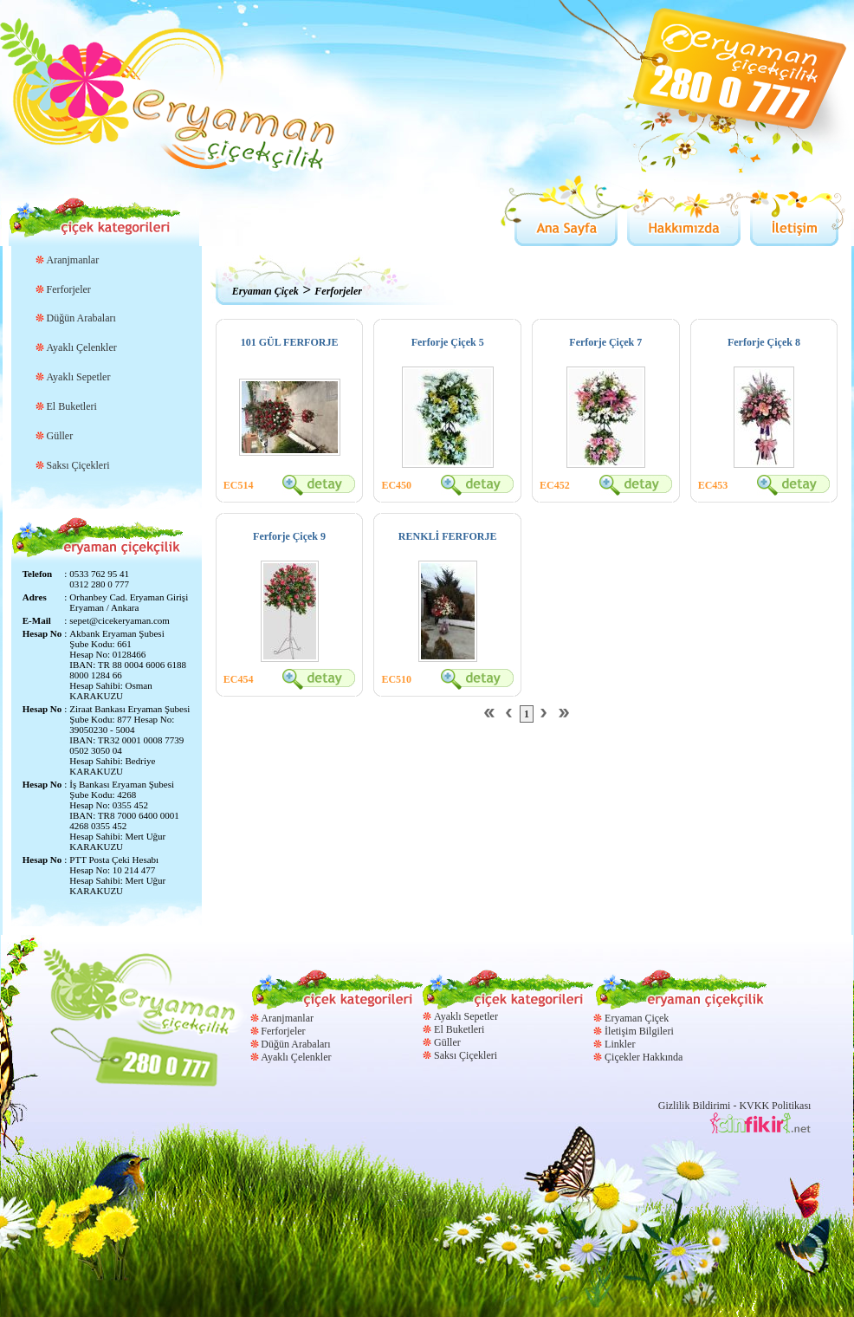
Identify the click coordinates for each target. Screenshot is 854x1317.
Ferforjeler (69, 289)
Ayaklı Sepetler (79, 377)
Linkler (620, 1044)
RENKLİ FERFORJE (447, 536)
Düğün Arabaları (81, 318)
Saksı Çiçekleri (78, 465)
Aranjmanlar (73, 260)
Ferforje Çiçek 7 (605, 342)
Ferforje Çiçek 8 (764, 342)
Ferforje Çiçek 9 (289, 536)
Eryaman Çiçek (265, 291)
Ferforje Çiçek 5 (447, 342)
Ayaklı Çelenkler (82, 347)
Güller (60, 436)
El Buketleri (72, 406)
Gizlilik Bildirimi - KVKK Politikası (735, 1106)
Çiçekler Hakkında (644, 1057)
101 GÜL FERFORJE (290, 342)
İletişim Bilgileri (639, 1031)
